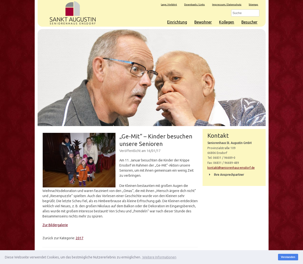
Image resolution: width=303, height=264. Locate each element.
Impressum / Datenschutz (226, 4)
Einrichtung (177, 22)
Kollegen (226, 22)
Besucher (249, 22)
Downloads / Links (194, 4)
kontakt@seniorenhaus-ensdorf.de (231, 167)
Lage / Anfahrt (169, 4)
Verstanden (288, 257)
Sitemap (253, 4)
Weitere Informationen (159, 257)
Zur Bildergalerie (55, 225)
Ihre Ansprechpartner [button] (225, 174)
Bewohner (203, 22)
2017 (79, 238)
